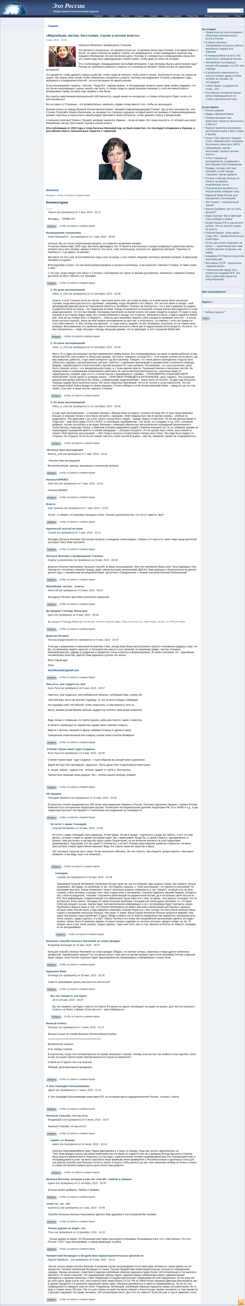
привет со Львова (63, 1140)
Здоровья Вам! (56, 971)
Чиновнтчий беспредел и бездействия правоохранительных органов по (95, 1255)
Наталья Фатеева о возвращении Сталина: (75, 555)
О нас (238, 16)
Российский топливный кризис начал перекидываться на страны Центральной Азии (223, 95)
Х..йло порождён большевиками (67, 1086)
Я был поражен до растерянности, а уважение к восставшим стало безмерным (223, 161)
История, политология (216, 16)
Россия (125, 16)
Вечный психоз (56, 1023)
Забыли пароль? (215, 312)
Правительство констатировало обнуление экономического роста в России (224, 35)
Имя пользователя (214, 291)
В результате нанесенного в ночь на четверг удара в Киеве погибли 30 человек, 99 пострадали (223, 77)
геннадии (61, 873)
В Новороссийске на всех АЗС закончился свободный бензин (223, 57)
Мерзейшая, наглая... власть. (65, 586)
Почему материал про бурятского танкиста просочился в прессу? (224, 121)
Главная (98, 16)
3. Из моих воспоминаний (68, 402)
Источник (52, 190)
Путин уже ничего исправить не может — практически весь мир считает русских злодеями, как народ (223, 247)
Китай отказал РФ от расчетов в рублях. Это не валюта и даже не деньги (224, 226)
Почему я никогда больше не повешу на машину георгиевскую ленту (222, 181)
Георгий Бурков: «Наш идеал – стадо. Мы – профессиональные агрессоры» (224, 235)
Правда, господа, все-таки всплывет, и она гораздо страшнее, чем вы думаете (221, 171)
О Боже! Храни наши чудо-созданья (70, 749)
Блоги (112, 16)
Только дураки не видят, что (66, 1228)
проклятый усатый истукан (64, 528)
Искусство (192, 16)
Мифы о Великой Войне (219, 114)
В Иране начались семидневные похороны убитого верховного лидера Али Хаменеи (224, 47)
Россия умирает (214, 110)
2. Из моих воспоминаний (68, 343)
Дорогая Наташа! (57, 635)
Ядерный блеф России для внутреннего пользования (221, 197)
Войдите (50, 195)
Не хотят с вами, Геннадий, (69, 824)
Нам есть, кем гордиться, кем (65, 684)
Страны (139, 16)
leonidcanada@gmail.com (63, 670)
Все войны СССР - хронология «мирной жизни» (223, 265)
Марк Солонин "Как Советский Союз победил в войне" (223, 217)
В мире (154, 16)
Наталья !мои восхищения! (64, 449)
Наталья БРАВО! (57, 479)
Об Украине (54, 793)
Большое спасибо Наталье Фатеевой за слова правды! (83, 940)
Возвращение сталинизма (63, 232)
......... (49, 208)
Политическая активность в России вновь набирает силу (222, 190)
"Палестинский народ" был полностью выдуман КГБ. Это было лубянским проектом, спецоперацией (222, 274)
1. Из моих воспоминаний (68, 289)
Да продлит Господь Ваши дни (66, 610)
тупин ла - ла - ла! (58, 1203)
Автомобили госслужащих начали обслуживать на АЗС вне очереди (224, 65)
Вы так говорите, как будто (69, 995)
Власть (51, 504)
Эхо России (69, 5)
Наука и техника (172, 16)
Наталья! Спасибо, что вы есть (67, 1115)
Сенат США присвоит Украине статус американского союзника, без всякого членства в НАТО (224, 141)
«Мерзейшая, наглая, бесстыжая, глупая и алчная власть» (222, 151)
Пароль (207, 301)
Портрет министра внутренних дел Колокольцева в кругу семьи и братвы (224, 131)
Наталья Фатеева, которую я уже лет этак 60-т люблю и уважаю (89, 1179)
